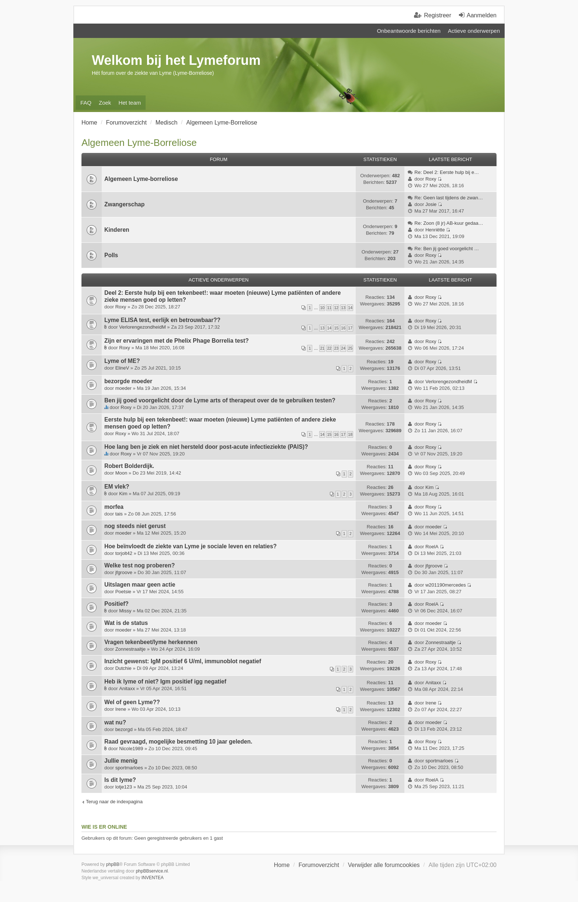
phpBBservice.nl (152, 871)
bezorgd (124, 729)
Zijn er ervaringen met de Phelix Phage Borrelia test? (176, 341)
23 (336, 348)
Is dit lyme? (120, 780)
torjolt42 (123, 553)
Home (282, 865)
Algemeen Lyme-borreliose (141, 179)
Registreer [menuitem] (437, 15)
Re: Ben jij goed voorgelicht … (446, 248)
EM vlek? (116, 486)
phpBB (112, 864)
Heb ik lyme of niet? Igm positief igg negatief (165, 681)
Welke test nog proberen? (139, 565)
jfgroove (123, 572)
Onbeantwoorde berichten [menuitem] (409, 31)
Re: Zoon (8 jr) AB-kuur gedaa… (448, 223)
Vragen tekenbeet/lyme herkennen (150, 642)
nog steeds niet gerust (135, 526)
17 (350, 328)
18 (350, 434)
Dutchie (123, 668)
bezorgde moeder (128, 381)
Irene (120, 709)
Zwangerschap (124, 204)
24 (343, 348)
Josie (430, 204)
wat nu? (115, 722)
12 (336, 307)
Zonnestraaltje (130, 649)
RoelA (431, 546)
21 (322, 348)
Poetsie (123, 591)
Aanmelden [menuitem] (482, 15)
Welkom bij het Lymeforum (176, 60)
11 (329, 307)
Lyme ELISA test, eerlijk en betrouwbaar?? (162, 320)
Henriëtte (435, 230)
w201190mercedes (445, 585)
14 (350, 307)
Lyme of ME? (122, 361)
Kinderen (116, 230)
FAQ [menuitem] (85, 102)
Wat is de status (126, 623)
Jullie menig (120, 761)
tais (119, 514)
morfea (113, 507)
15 (336, 328)
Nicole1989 (131, 748)
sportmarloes (129, 767)
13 (343, 307)
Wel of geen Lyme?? (132, 702)
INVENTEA (153, 877)
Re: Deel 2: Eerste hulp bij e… (446, 172)
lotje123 (123, 787)
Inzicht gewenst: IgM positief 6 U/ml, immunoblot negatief (182, 661)
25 (350, 348)
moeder (123, 388)
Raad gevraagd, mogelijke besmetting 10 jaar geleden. (178, 741)
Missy (125, 610)
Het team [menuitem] (129, 102)
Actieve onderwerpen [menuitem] (474, 31)
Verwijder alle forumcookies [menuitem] (384, 865)
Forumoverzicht (319, 865)
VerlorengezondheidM (142, 327)
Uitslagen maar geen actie (139, 584)
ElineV (122, 368)
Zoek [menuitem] (105, 102)
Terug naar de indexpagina (114, 801)
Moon (121, 473)
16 (343, 328)
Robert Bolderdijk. (129, 466)
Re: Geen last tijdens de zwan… (448, 197)
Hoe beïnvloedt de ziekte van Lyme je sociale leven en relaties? (190, 546)
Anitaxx (127, 688)
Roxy (430, 179)
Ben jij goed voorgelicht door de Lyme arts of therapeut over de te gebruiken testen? (219, 400)
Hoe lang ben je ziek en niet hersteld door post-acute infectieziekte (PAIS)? (206, 447)
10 (322, 307)
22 (329, 348)
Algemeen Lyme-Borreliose (139, 142)
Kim (123, 493)
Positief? (116, 604)
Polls (111, 255)
